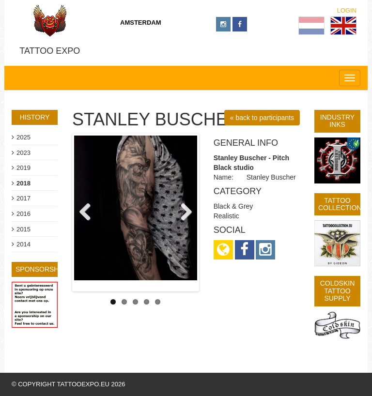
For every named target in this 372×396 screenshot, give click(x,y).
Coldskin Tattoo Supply (337, 290)
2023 (23, 152)
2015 (23, 229)
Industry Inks (337, 120)
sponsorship (40, 269)
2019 (23, 167)
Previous (88, 212)
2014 (23, 244)
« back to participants (262, 118)
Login (346, 10)
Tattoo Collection (339, 204)
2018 (23, 183)
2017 (23, 198)
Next (182, 212)
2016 (23, 213)
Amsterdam (140, 22)
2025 (23, 137)
